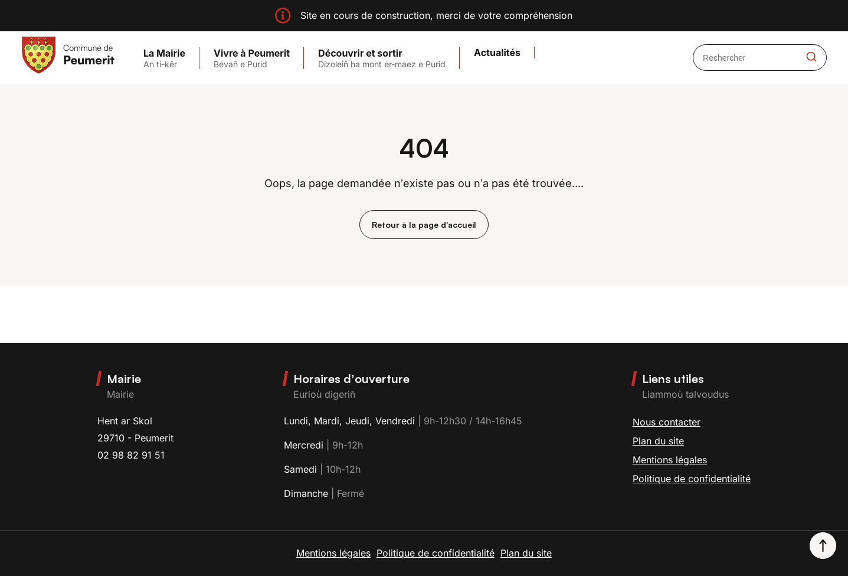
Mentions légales (670, 460)
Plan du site (658, 441)
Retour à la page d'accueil (424, 225)
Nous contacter (666, 422)
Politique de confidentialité (692, 479)
